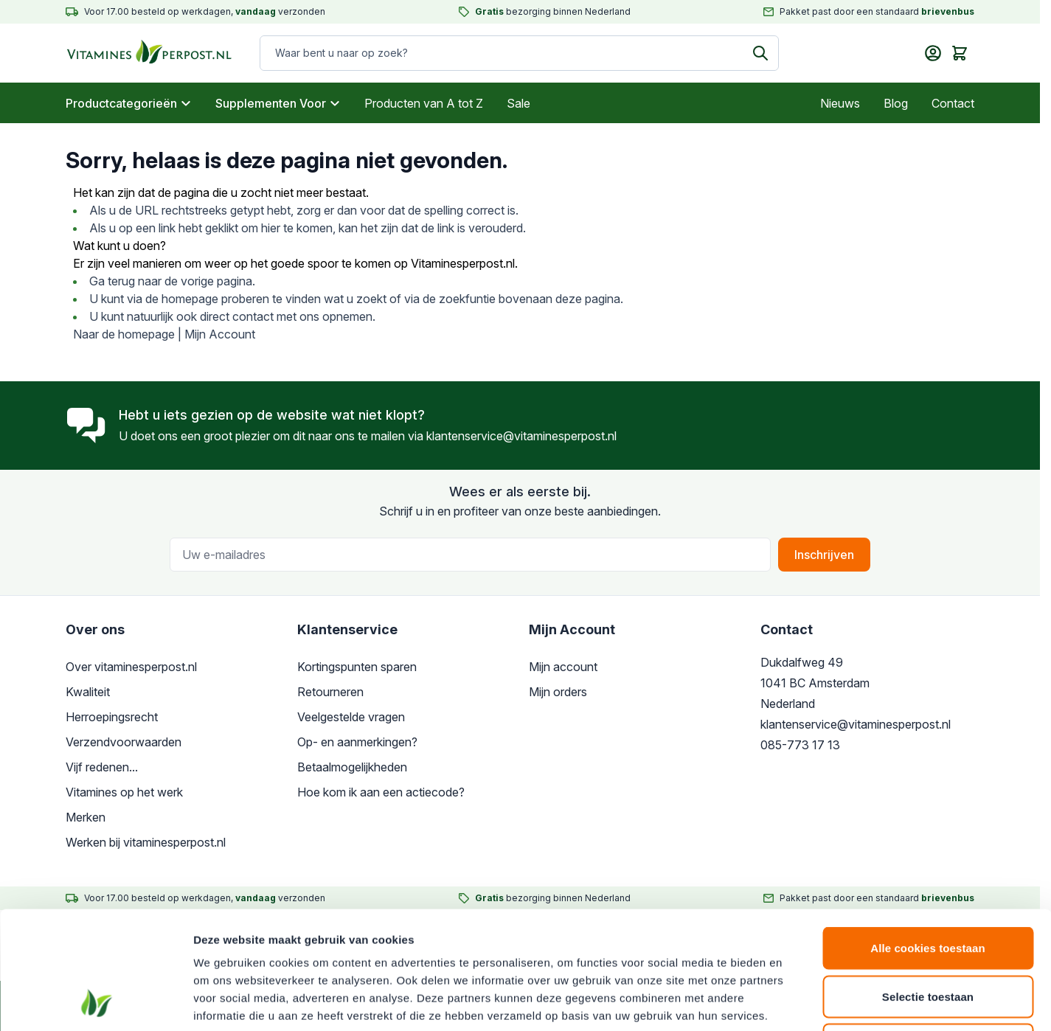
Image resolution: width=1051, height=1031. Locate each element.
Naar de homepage (124, 334)
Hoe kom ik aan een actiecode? (381, 792)
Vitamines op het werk (124, 792)
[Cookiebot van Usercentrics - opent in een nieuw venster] (95, 1002)
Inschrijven (824, 554)
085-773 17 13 (800, 744)
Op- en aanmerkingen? (357, 742)
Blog (896, 103)
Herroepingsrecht (112, 716)
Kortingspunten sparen (357, 666)
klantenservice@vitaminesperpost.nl (521, 435)
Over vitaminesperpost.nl (131, 666)
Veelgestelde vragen (351, 716)
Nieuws (840, 103)
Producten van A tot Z (423, 103)
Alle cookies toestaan (927, 837)
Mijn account (563, 666)
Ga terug (112, 281)
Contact (953, 103)
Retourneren (330, 691)
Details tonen (797, 1002)
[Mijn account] (933, 53)
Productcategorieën (129, 103)
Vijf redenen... (102, 767)
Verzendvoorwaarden (123, 742)
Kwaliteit (88, 691)
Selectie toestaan (928, 886)
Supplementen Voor (278, 103)
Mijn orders (558, 691)
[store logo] (135, 53)
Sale (518, 103)
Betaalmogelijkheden (352, 767)
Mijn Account (219, 334)
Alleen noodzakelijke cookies (927, 934)
